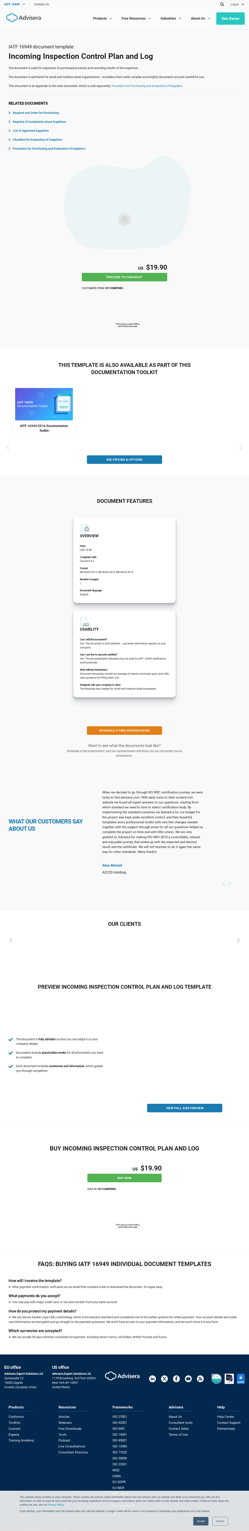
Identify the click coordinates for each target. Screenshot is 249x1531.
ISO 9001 (120, 1427)
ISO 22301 (120, 1461)
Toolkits (14, 1422)
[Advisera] (22, 18)
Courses (14, 1427)
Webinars (65, 1422)
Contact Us (41, 4)
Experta (14, 1433)
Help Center (226, 1416)
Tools (62, 1433)
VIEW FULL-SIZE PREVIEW (185, 1109)
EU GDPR (120, 1478)
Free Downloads (70, 1427)
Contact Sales (179, 1427)
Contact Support (229, 1422)
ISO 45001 (120, 1439)
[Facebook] (176, 1379)
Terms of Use (178, 1433)
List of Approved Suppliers (29, 130)
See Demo (230, 18)
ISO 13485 (120, 1444)
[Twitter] (164, 1379)
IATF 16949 (121, 1490)
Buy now (124, 1177)
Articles (64, 1416)
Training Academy (20, 1439)
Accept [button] (201, 1521)
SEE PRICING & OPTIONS (124, 460)
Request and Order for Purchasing (34, 112)
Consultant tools (181, 1422)
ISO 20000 (120, 1456)
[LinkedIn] (152, 1379)
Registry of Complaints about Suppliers (37, 121)
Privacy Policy (56, 1504)
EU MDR (119, 1484)
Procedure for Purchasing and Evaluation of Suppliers (146, 86)
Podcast (64, 1439)
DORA (118, 1473)
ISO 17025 (120, 1450)
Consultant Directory (72, 1450)
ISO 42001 (120, 1422)
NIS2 (117, 1467)
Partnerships (227, 1427)
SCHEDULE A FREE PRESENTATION (124, 731)
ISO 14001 (120, 1433)
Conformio (16, 1416)
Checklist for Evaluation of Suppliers (35, 139)
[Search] (222, 4)
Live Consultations (71, 1444)
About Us (176, 1416)
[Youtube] (188, 1379)
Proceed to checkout (124, 277)
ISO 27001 (120, 1416)
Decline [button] (220, 1521)
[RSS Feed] (200, 1379)
